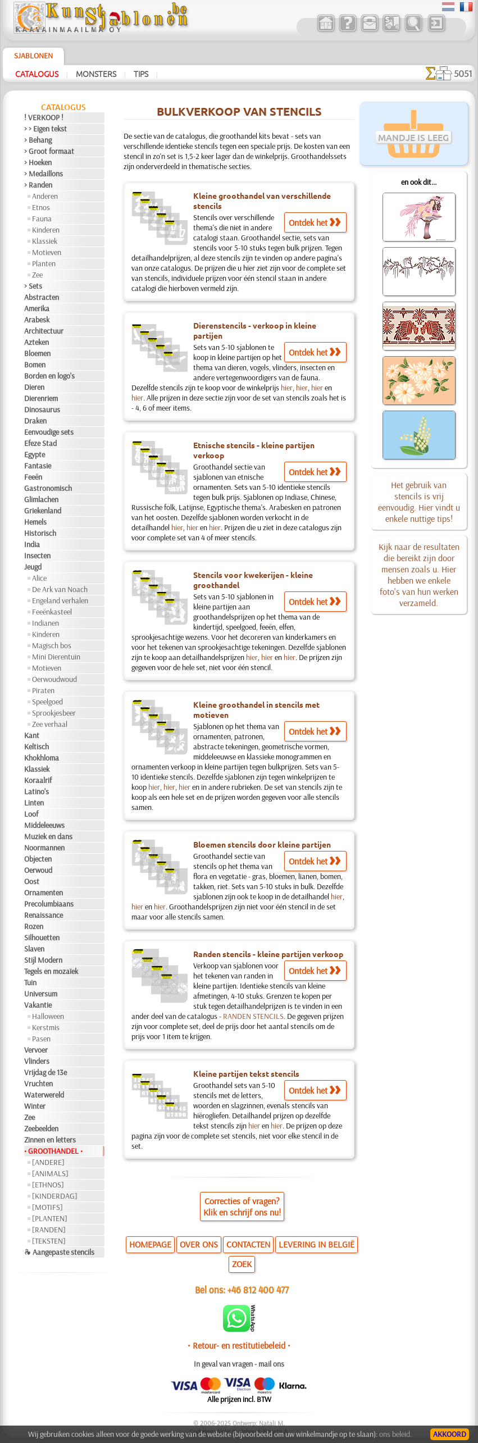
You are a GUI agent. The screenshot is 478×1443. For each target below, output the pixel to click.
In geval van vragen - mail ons (239, 1364)
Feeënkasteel (52, 612)
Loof (31, 814)
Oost (31, 881)
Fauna (42, 218)
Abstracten (41, 297)
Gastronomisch (48, 488)
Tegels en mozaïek (51, 971)
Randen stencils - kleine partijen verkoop (268, 954)
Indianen (45, 623)
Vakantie (38, 1005)
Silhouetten (42, 937)
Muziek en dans (48, 836)
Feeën (33, 477)
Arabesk (36, 320)
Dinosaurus (42, 409)
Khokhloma (41, 758)
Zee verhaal (49, 724)
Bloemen (37, 353)
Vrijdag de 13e (45, 1072)
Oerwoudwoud (54, 679)
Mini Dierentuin (56, 657)
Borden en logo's (49, 376)
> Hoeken (38, 162)
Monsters (96, 73)
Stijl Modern (43, 960)
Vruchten (38, 1083)
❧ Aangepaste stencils (59, 1252)
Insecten (37, 555)
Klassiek (44, 241)
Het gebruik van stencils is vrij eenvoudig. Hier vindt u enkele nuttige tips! (419, 501)
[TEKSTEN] (49, 1241)
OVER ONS (199, 1244)
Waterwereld (44, 1095)
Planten (44, 263)
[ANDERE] (48, 1162)
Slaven (34, 949)
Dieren (34, 387)
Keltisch (36, 746)
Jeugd (33, 567)
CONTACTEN (248, 1244)
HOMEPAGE (150, 1244)
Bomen (34, 364)
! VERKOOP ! (43, 117)
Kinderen (46, 230)
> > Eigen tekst (45, 129)
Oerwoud (38, 870)
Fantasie (37, 466)
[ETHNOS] (48, 1185)
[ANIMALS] (50, 1173)
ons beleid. (395, 1434)
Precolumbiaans (49, 904)
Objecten (38, 859)
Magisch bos (51, 645)
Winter (34, 1106)
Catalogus (36, 73)
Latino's (36, 791)
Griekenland (42, 511)
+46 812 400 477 (258, 1289)
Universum (40, 994)
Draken (35, 421)
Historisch (40, 533)
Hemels (35, 522)
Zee (37, 275)
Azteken (36, 342)
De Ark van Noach (60, 589)
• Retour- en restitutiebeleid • (239, 1345)
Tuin (30, 982)
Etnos (41, 207)
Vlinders (36, 1061)
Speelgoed (47, 702)
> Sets (33, 286)
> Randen (38, 185)
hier (287, 388)
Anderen (45, 196)
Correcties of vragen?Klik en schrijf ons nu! (242, 1206)
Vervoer (36, 1050)
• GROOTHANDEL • (53, 1151)
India (32, 544)
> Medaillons (43, 174)
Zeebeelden (41, 1128)
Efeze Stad (40, 443)
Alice (39, 578)
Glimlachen (41, 499)
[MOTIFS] (47, 1207)
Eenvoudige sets (49, 432)
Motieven (46, 252)
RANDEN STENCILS (253, 1016)
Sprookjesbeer (54, 713)
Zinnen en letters (50, 1140)
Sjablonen (33, 56)
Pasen (41, 1039)
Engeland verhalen (60, 600)
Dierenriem (41, 398)
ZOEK (242, 1263)
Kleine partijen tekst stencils (246, 1073)
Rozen (33, 926)
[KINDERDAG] (55, 1196)
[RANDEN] (49, 1229)
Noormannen (44, 848)
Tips (141, 73)
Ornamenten (43, 892)
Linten (34, 803)
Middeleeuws (44, 825)
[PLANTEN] (49, 1218)
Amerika (36, 308)
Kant (31, 735)
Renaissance (43, 915)
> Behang (38, 140)
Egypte (34, 454)
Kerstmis (46, 1027)
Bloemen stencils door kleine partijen (262, 844)
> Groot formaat (49, 151)
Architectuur (43, 331)
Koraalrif (38, 780)
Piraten (43, 690)
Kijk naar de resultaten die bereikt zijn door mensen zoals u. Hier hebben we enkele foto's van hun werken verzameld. (419, 574)
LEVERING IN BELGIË (316, 1244)
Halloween (48, 1016)
